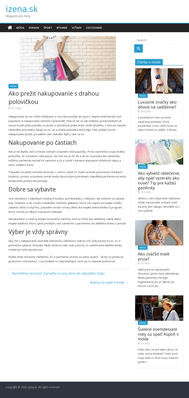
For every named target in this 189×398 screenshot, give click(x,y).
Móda (20, 27)
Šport (48, 27)
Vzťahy (77, 27)
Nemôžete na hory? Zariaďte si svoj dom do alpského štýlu (56, 273)
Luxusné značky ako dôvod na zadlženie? (157, 104)
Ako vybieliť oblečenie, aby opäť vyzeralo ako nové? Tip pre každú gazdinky (159, 180)
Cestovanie (94, 27)
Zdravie (34, 27)
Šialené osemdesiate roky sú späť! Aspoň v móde (158, 334)
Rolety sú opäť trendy (109, 282)
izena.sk (22, 8)
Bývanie (62, 27)
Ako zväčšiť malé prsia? (153, 256)
